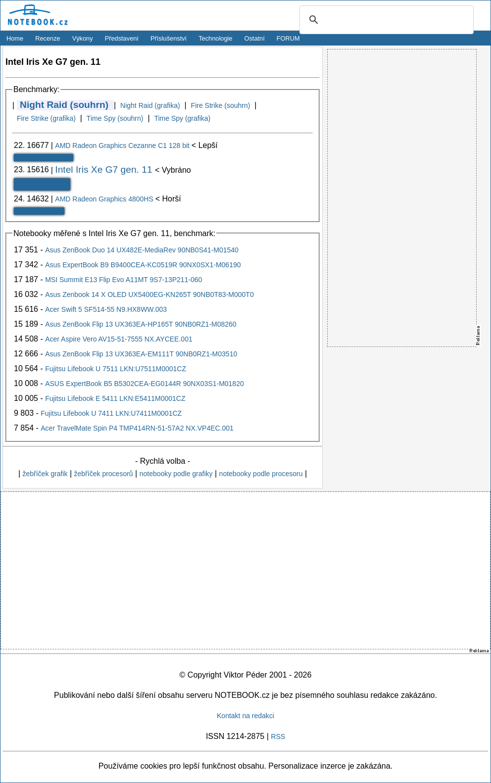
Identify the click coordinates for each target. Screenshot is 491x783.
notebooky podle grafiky (176, 474)
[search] (385, 20)
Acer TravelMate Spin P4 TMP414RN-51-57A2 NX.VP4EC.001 (137, 428)
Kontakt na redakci (245, 716)
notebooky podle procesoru (261, 474)
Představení (122, 38)
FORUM (288, 38)
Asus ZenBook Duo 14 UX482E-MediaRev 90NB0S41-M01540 (142, 250)
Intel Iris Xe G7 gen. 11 (105, 169)
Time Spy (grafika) (182, 118)
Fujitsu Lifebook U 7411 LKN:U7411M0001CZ (111, 413)
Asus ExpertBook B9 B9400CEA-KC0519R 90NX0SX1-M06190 (143, 265)
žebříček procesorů (103, 474)
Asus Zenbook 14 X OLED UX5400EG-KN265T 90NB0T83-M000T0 (149, 294)
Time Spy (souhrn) (115, 118)
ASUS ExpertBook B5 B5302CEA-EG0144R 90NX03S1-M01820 (144, 384)
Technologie (215, 38)
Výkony (82, 38)
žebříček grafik (44, 474)
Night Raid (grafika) (150, 105)
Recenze (47, 38)
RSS (278, 736)
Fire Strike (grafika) (46, 118)
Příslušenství (168, 38)
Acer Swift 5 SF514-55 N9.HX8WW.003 (106, 309)
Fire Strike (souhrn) (220, 105)
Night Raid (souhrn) (64, 104)
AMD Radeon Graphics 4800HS (105, 199)
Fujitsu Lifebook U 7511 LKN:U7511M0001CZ (115, 369)
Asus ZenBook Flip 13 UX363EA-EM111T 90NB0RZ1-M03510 (141, 354)
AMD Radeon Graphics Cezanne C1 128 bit (123, 145)
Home (14, 38)
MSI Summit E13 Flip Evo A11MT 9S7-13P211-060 (123, 280)
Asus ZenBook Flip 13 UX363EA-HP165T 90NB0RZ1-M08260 (141, 324)
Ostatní (255, 38)
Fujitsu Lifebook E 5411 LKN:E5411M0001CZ (115, 398)
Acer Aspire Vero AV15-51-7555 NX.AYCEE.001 (119, 339)
